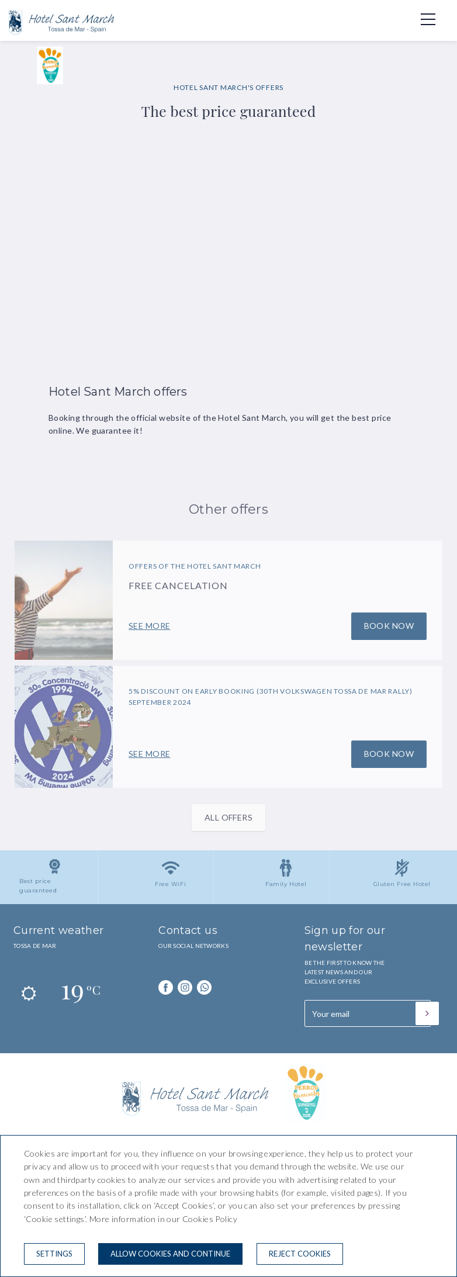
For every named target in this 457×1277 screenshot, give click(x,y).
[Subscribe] (427, 1013)
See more (149, 626)
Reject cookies (300, 1253)
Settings (54, 1253)
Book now (389, 626)
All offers (228, 817)
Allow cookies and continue (170, 1253)
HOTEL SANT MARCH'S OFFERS (228, 87)
